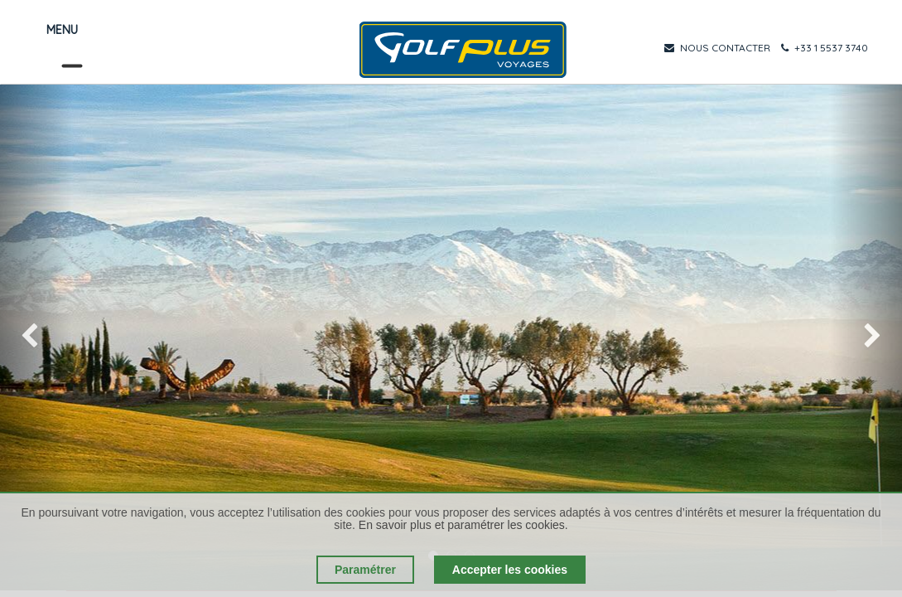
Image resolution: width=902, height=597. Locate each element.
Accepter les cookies (509, 569)
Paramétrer (365, 569)
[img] (36, 337)
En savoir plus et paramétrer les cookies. (463, 524)
